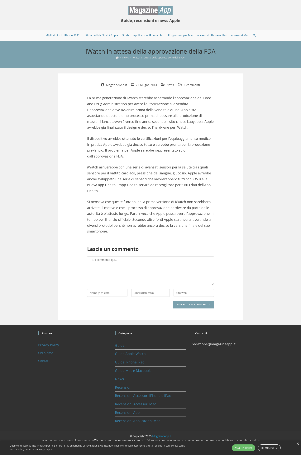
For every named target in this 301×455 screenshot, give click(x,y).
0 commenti (192, 85)
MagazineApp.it (116, 85)
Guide (120, 345)
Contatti (44, 361)
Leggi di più (45, 449)
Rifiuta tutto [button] (269, 447)
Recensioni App (127, 412)
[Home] (117, 57)
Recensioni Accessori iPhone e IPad (143, 395)
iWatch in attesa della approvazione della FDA (158, 57)
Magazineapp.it (161, 436)
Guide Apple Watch (130, 353)
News (170, 85)
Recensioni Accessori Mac (135, 404)
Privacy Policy (48, 345)
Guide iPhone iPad (130, 362)
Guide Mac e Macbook (133, 370)
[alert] (150, 448)
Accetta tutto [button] (243, 447)
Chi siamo (45, 353)
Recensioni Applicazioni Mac (137, 420)
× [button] (297, 443)
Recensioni (123, 387)
